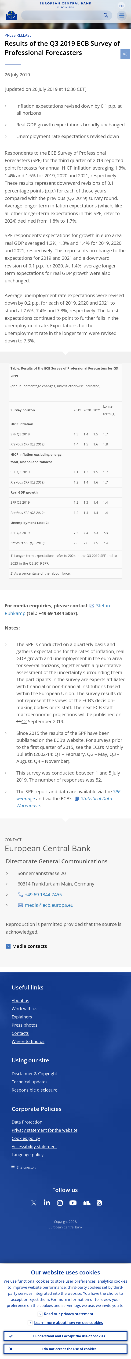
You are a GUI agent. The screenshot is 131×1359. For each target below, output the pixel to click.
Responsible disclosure (34, 1090)
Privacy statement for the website (44, 1130)
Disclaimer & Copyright (34, 1073)
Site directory (26, 1167)
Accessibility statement (34, 1146)
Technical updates (29, 1082)
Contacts (20, 1033)
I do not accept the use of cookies (69, 1348)
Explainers (22, 1017)
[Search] (63, 15)
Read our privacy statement (68, 1312)
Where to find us (28, 1041)
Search (106, 15)
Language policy (28, 1154)
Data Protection (27, 1122)
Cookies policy (26, 1138)
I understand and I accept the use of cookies (69, 1335)
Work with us (24, 1008)
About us (20, 1000)
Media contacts (29, 946)
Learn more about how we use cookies (68, 1321)
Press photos (24, 1025)
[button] (121, 5)
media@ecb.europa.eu (49, 905)
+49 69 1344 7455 (43, 894)
